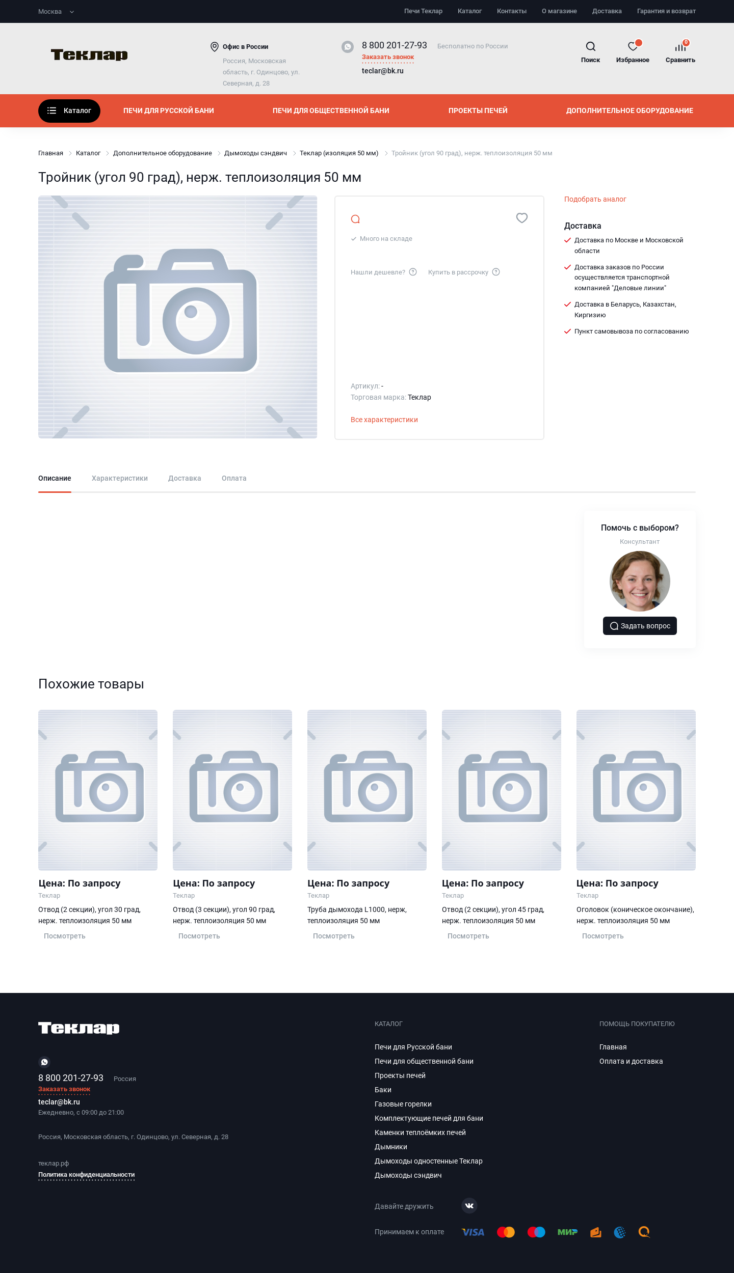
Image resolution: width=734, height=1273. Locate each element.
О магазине (559, 11)
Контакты (512, 11)
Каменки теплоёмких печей (420, 1132)
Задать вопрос (640, 626)
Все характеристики (384, 420)
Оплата (234, 478)
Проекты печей (478, 110)
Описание (54, 478)
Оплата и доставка (631, 1061)
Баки (383, 1090)
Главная (50, 153)
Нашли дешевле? (384, 271)
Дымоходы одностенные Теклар (429, 1161)
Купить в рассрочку (464, 271)
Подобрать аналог (595, 199)
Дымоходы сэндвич (255, 153)
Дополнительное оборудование (629, 110)
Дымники (391, 1147)
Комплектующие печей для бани (429, 1118)
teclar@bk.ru (383, 71)
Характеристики (120, 478)
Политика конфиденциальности (86, 1174)
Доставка (607, 11)
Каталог (470, 11)
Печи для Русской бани (168, 110)
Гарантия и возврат (666, 11)
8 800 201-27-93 (394, 45)
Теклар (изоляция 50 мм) (339, 153)
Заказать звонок (388, 57)
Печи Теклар (423, 11)
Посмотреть (65, 936)
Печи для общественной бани (331, 110)
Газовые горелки (403, 1104)
